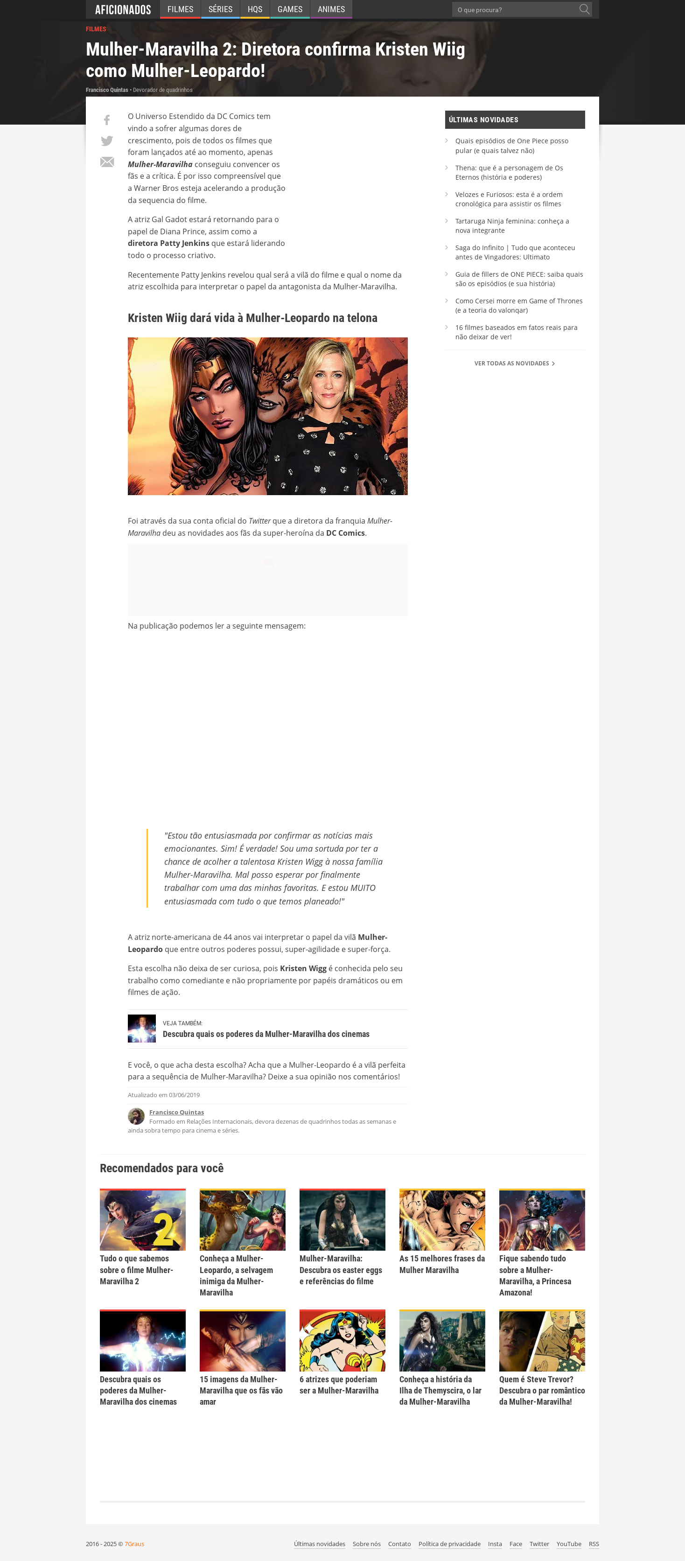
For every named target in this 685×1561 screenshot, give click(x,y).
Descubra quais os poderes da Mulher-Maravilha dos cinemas (266, 1034)
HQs (255, 9)
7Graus (134, 1544)
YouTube (569, 1544)
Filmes (180, 9)
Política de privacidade (450, 1544)
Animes (331, 9)
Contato (399, 1544)
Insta (495, 1544)
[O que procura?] (584, 9)
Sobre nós (367, 1544)
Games (290, 9)
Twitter (539, 1544)
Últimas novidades (319, 1544)
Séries (220, 9)
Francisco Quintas (176, 1112)
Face (516, 1544)
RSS (594, 1544)
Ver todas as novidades (515, 363)
